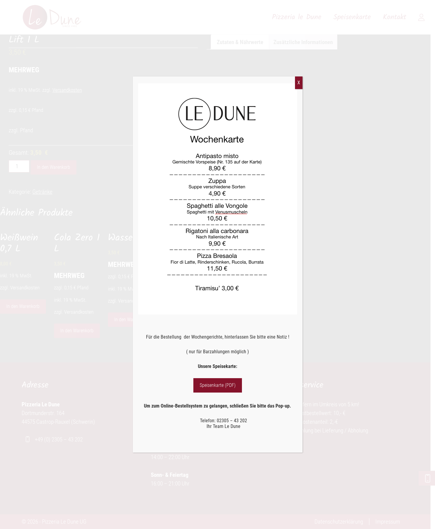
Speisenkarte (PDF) (218, 385)
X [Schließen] (298, 82)
